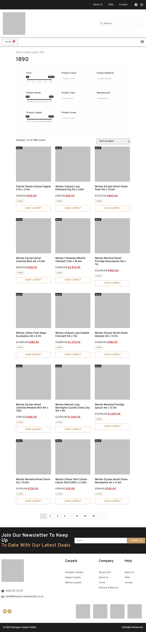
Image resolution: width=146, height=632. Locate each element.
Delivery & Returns (108, 587)
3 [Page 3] (57, 516)
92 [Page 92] (85, 516)
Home (18, 52)
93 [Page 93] (93, 516)
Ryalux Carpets (73, 577)
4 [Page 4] (64, 516)
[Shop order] (113, 141)
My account (105, 572)
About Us (98, 4)
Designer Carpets (74, 572)
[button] (142, 41)
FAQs (111, 4)
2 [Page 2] (50, 516)
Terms (102, 582)
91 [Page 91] (77, 516)
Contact (123, 4)
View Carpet (33, 208)
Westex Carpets (73, 582)
